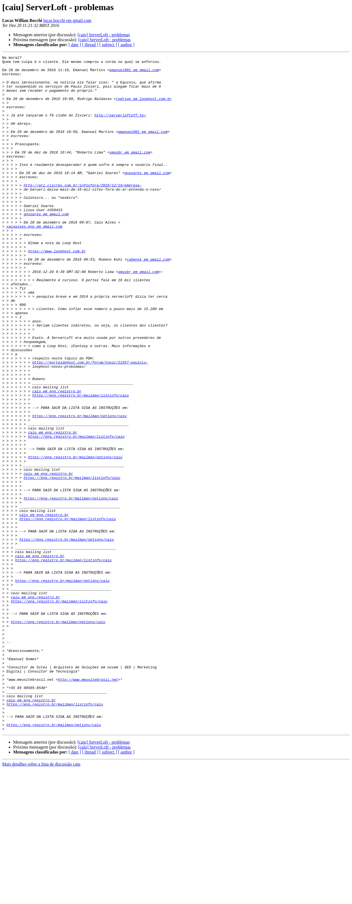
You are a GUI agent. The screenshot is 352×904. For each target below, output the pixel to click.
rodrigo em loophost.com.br (144, 107)
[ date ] (74, 44)
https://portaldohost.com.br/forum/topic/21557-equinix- (90, 424)
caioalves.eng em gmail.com (34, 260)
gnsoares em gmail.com (147, 196)
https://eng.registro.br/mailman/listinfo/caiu (80, 463)
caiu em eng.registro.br (56, 458)
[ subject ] (108, 44)
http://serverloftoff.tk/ (120, 127)
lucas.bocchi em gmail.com (67, 20)
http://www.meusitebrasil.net (88, 804)
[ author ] (126, 44)
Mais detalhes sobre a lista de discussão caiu (41, 899)
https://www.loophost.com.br (57, 290)
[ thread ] (90, 44)
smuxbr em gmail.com (129, 171)
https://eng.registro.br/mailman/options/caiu (79, 488)
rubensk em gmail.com (148, 300)
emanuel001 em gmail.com (134, 73)
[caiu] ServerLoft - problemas (104, 34)
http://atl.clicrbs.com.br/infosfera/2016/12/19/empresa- (83, 211)
